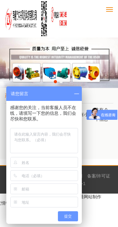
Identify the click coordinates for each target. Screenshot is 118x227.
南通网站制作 (88, 196)
